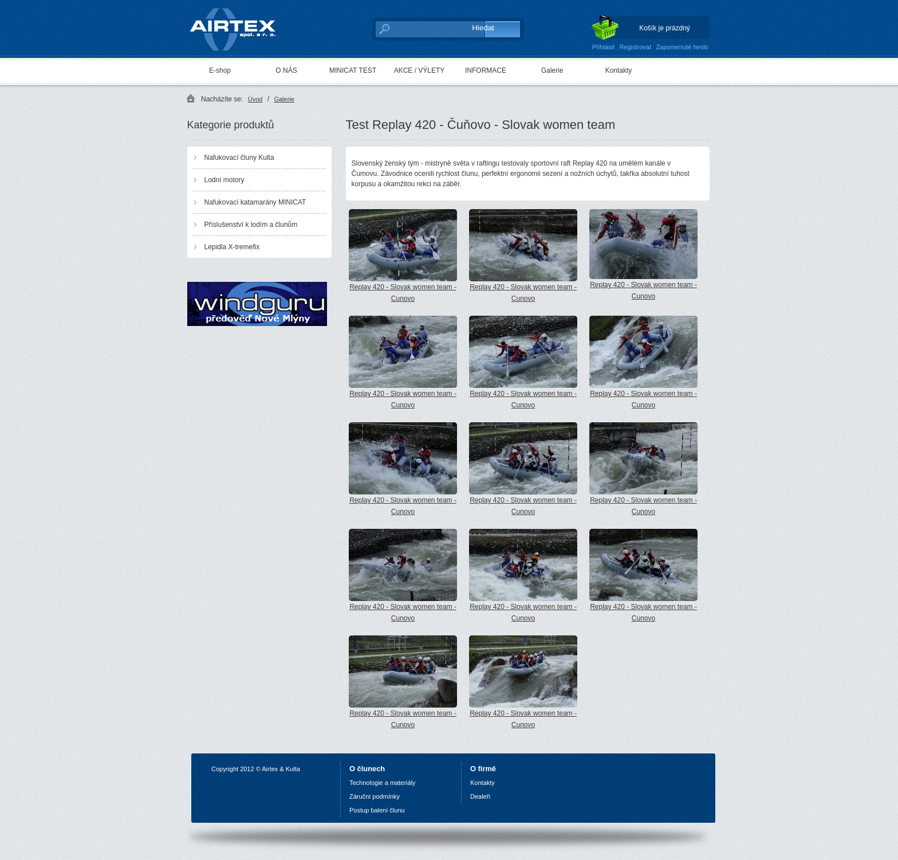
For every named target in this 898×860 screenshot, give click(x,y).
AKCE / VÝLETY (419, 70)
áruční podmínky (376, 796)
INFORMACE (485, 70)
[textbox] (418, 28)
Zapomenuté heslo (682, 47)
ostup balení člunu (378, 810)
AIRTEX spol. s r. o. (240, 26)
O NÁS (286, 70)
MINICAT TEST (352, 70)
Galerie (552, 70)
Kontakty (618, 70)
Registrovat (635, 47)
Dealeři (480, 796)
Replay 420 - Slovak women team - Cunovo (403, 256)
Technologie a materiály (382, 782)
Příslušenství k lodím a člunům (251, 225)
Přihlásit (603, 47)
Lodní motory (224, 180)
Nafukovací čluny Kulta (239, 158)
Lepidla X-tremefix (232, 247)
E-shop (220, 70)
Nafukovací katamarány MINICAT (255, 202)
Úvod (255, 99)
